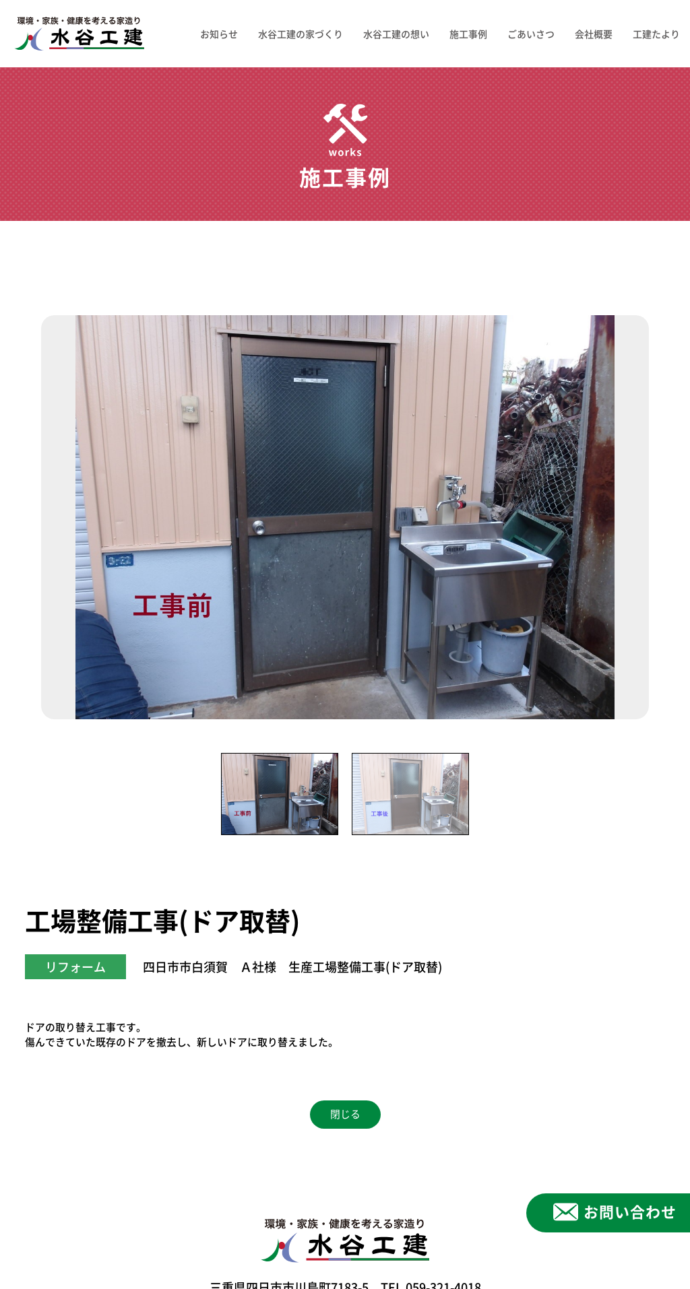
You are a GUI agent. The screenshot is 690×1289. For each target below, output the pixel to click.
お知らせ (219, 33)
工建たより (656, 33)
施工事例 (468, 33)
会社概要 (594, 33)
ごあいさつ (531, 33)
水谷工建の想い (396, 33)
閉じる (345, 1114)
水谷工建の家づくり (300, 33)
